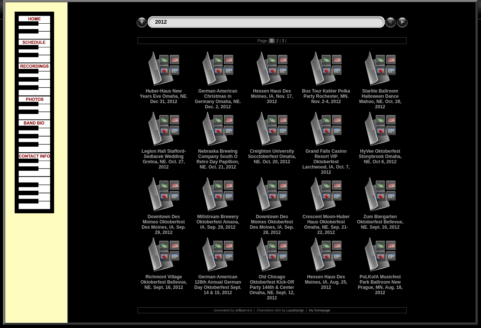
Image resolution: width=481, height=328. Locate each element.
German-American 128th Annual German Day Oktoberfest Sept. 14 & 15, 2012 (217, 284)
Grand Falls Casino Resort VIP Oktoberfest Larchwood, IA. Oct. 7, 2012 (326, 162)
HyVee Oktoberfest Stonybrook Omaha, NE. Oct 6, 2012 (380, 156)
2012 (161, 22)
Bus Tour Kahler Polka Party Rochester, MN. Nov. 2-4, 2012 (326, 96)
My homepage (319, 310)
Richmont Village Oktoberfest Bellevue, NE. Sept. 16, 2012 (164, 282)
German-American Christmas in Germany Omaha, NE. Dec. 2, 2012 (218, 98)
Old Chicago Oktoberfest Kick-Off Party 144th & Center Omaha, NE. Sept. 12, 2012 (272, 287)
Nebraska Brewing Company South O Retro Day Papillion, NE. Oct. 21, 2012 (218, 159)
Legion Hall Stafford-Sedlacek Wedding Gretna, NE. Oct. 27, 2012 (164, 159)
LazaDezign (295, 310)
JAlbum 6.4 (243, 310)
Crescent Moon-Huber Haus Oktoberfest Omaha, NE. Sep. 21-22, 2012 (326, 224)
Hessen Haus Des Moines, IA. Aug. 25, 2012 (326, 282)
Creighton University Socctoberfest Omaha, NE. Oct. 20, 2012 (272, 156)
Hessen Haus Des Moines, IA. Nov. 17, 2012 (272, 96)
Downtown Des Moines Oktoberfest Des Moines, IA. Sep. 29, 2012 (164, 224)
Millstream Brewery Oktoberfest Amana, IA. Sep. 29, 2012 (218, 222)
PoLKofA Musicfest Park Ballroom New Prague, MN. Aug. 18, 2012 (380, 284)
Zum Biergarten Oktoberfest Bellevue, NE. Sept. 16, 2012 (380, 222)
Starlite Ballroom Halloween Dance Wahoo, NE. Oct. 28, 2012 (380, 98)
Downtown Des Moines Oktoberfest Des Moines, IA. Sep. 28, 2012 (272, 224)
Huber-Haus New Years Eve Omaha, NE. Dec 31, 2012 (164, 96)
